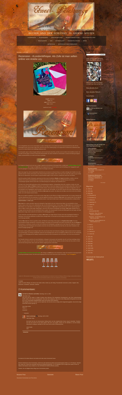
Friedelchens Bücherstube (94, 175)
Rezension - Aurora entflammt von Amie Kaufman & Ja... (97, 221)
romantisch (26, 284)
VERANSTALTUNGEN (74, 40)
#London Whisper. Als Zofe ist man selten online (33, 282)
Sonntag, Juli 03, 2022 (43, 316)
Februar (91, 231)
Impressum (51, 44)
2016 (89, 248)
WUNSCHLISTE (59, 40)
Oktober (91, 200)
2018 (89, 243)
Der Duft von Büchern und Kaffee (30, 293)
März (90, 229)
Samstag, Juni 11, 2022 (45, 293)
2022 (89, 193)
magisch (74, 282)
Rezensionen (43, 37)
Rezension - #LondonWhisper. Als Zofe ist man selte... (97, 217)
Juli (90, 206)
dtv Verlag (53, 282)
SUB (51, 40)
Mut (77, 282)
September (92, 202)
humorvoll (65, 282)
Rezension (20, 284)
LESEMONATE (32, 37)
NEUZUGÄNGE (42, 40)
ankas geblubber (92, 148)
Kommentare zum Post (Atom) (29, 378)
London (70, 282)
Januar (91, 233)
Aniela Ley (47, 282)
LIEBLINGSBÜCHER (57, 37)
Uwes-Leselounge (30, 316)
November (91, 197)
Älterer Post (79, 374)
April (90, 227)
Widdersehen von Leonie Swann (95, 164)
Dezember (91, 195)
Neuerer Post (21, 374)
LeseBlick (90, 156)
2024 (89, 188)
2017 (89, 245)
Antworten (24, 310)
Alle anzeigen (103, 182)
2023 (89, 191)
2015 (89, 250)
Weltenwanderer (93, 113)
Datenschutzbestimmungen (67, 44)
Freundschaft (59, 282)
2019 (89, 241)
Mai (90, 224)
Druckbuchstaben (92, 168)
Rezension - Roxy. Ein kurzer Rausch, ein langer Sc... (96, 214)
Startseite (50, 374)
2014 (89, 252)
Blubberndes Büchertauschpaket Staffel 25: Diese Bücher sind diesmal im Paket (95, 151)
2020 (89, 239)
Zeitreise (37, 284)
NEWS (85, 40)
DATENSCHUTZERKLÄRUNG (47, 365)
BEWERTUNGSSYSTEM (73, 37)
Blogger (56, 384)
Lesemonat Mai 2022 (94, 211)
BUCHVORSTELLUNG (89, 37)
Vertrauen (32, 284)
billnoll (46, 384)
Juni (90, 209)
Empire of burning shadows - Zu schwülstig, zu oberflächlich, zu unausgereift (95, 178)
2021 (89, 236)
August (91, 204)
